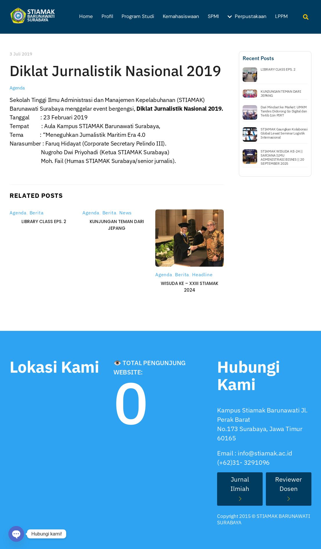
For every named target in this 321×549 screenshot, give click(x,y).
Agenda (17, 88)
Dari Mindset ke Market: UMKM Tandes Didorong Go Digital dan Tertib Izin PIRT (284, 111)
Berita (37, 213)
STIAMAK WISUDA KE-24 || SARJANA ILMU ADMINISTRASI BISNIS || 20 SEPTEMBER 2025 (282, 157)
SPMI (213, 16)
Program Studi (138, 16)
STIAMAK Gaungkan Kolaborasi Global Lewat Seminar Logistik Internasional (284, 133)
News (125, 213)
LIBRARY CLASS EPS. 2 (43, 221)
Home (86, 16)
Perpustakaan (247, 16)
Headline (202, 274)
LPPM (281, 16)
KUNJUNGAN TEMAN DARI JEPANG (281, 93)
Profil (107, 16)
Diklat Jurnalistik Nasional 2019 (115, 70)
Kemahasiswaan (181, 16)
